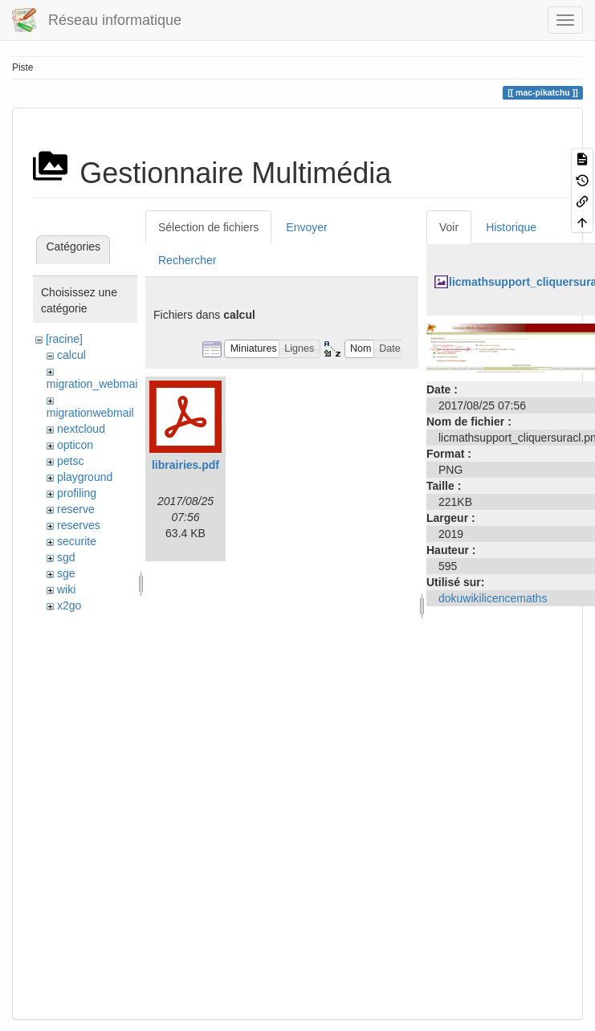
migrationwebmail (90, 412)
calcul (71, 354)
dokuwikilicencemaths (492, 598)
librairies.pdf (185, 464)
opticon (75, 444)
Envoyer (306, 227)
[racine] (64, 338)
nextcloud (81, 428)
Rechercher (187, 260)
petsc (70, 460)
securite (76, 541)
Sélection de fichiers (208, 227)
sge (66, 573)
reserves (78, 525)
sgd (66, 557)
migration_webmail (94, 383)
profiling (76, 493)
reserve (76, 509)
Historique (511, 227)
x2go (69, 605)
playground (84, 477)
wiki (66, 589)
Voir (448, 227)
